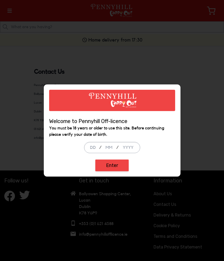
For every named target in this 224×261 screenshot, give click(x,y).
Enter (112, 165)
